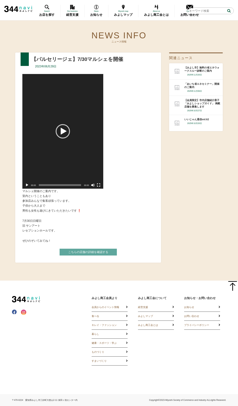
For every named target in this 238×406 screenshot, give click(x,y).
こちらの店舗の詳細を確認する (88, 252)
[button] (63, 131)
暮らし (95, 334)
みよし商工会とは (148, 325)
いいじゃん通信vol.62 (196, 119)
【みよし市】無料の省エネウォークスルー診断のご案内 (201, 69)
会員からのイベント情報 (105, 307)
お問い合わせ (191, 316)
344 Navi (18, 9)
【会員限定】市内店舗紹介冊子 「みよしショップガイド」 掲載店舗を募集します (202, 103)
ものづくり (98, 351)
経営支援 (143, 307)
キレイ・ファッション (104, 325)
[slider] (60, 185)
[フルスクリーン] (98, 185)
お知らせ (189, 307)
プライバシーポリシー (196, 325)
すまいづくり (99, 360)
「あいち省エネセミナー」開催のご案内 (201, 85)
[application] (62, 131)
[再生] (27, 185)
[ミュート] (93, 185)
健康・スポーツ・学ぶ (104, 342)
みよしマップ (145, 316)
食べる (95, 316)
